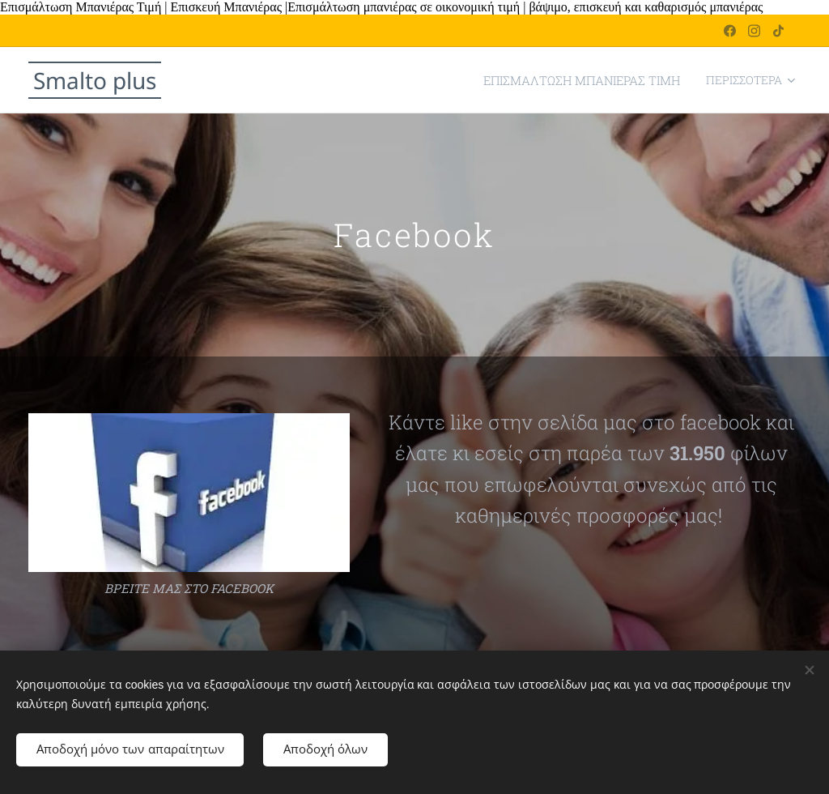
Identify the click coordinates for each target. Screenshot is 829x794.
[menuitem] (336, 80)
